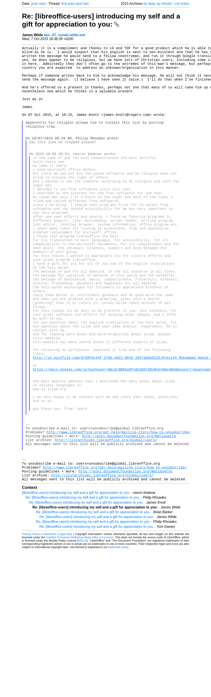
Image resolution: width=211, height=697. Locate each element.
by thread (164, 3)
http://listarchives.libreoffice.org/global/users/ (106, 527)
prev (34, 3)
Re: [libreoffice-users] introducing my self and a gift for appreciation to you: (101, 20)
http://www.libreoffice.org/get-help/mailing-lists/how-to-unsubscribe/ (119, 518)
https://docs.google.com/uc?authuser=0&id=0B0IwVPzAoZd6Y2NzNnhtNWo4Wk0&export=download (121, 441)
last (86, 3)
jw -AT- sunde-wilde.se (64, 35)
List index (181, 3)
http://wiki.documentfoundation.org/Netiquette (129, 523)
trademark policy (118, 643)
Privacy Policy (31, 630)
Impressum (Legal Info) (57, 630)
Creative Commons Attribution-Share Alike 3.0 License (80, 634)
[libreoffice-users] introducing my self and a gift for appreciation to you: (76, 589)
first (64, 3)
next (42, 3)
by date (149, 3)
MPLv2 (82, 637)
